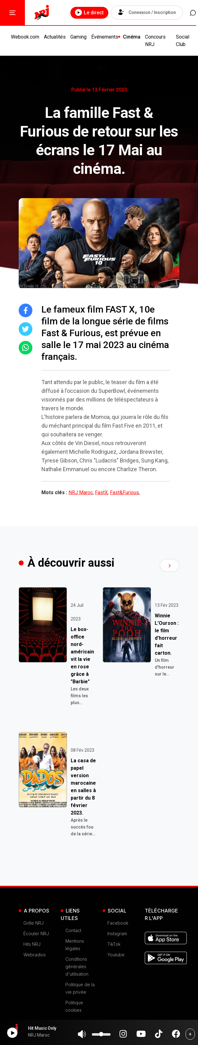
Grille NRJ (33, 923)
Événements (104, 37)
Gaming (78, 37)
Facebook (117, 923)
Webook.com (25, 37)
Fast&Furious (124, 492)
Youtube (116, 954)
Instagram (117, 933)
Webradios (34, 954)
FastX (101, 492)
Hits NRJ (31, 944)
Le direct (87, 12)
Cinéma (131, 37)
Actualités (55, 37)
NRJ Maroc (80, 492)
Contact (73, 930)
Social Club (182, 40)
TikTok (113, 944)
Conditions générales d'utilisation (76, 966)
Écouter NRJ (36, 933)
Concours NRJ (155, 40)
